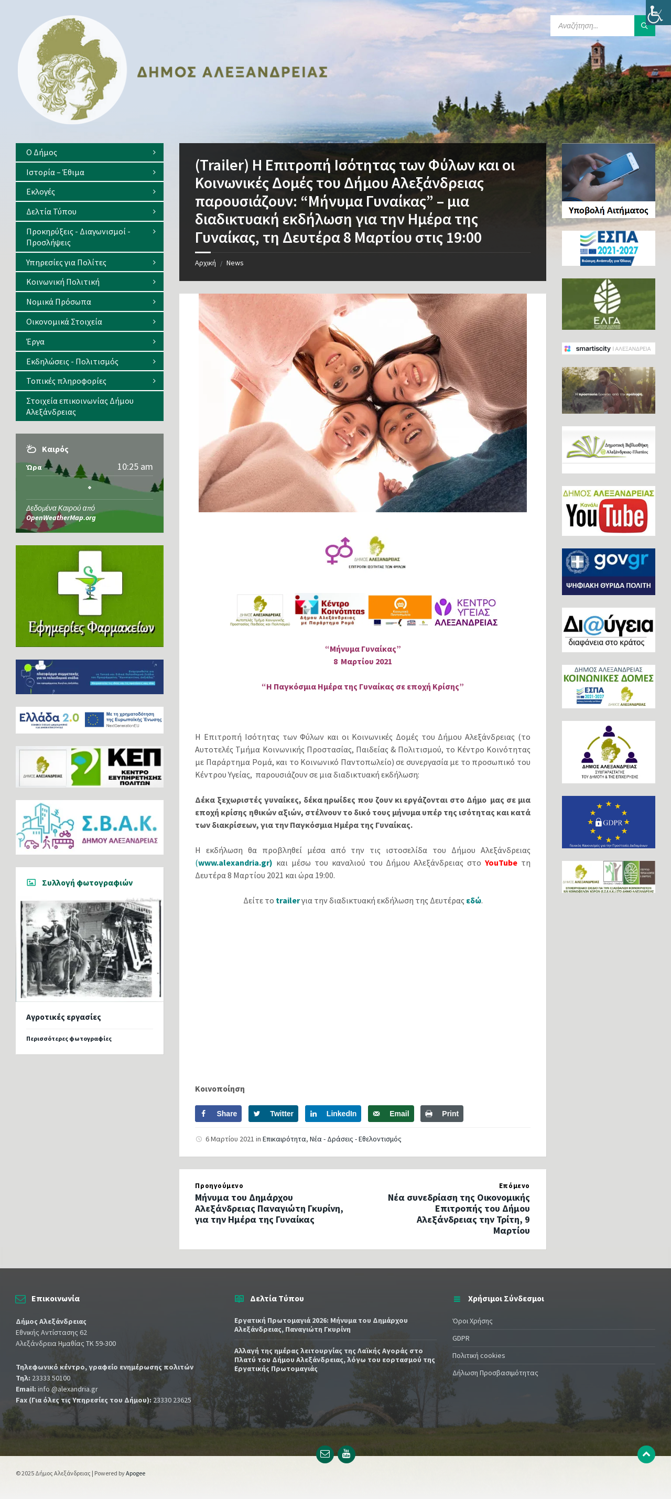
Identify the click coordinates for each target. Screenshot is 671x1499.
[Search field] (602, 25)
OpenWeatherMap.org (61, 517)
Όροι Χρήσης (472, 1320)
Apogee (135, 1473)
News (235, 262)
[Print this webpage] (441, 1113)
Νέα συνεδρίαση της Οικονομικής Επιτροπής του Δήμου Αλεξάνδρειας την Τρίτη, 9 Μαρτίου (459, 1213)
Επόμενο (514, 1185)
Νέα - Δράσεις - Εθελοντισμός (356, 1139)
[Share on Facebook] (218, 1113)
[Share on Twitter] (273, 1113)
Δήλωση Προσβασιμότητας (495, 1372)
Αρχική (205, 262)
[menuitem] (89, 152)
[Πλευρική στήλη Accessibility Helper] (658, 12)
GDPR (461, 1338)
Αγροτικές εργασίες (63, 1017)
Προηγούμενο (219, 1185)
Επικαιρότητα (284, 1139)
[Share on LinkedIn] (333, 1113)
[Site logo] (173, 122)
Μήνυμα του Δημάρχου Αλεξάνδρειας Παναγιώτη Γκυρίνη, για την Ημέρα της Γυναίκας (269, 1208)
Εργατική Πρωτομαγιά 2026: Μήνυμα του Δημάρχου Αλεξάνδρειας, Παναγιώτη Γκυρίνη (321, 1324)
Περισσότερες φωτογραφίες (69, 1038)
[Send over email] (391, 1113)
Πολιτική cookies (478, 1355)
